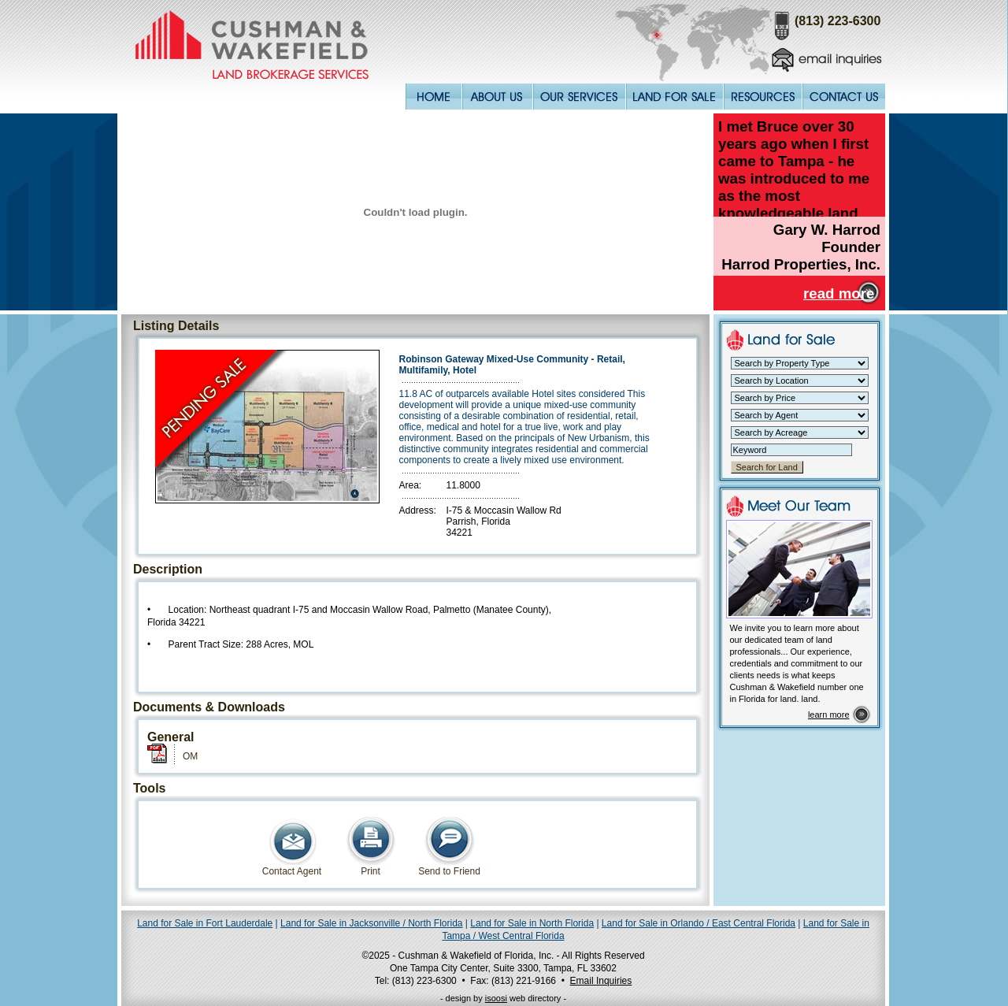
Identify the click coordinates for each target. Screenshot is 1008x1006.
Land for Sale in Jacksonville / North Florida (371, 923)
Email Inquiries (601, 980)
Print (370, 866)
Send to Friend (449, 866)
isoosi (496, 998)
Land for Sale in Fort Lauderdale (204, 923)
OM (190, 756)
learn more (829, 714)
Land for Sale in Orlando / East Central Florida (698, 923)
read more (838, 293)
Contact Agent (291, 866)
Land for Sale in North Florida (532, 923)
